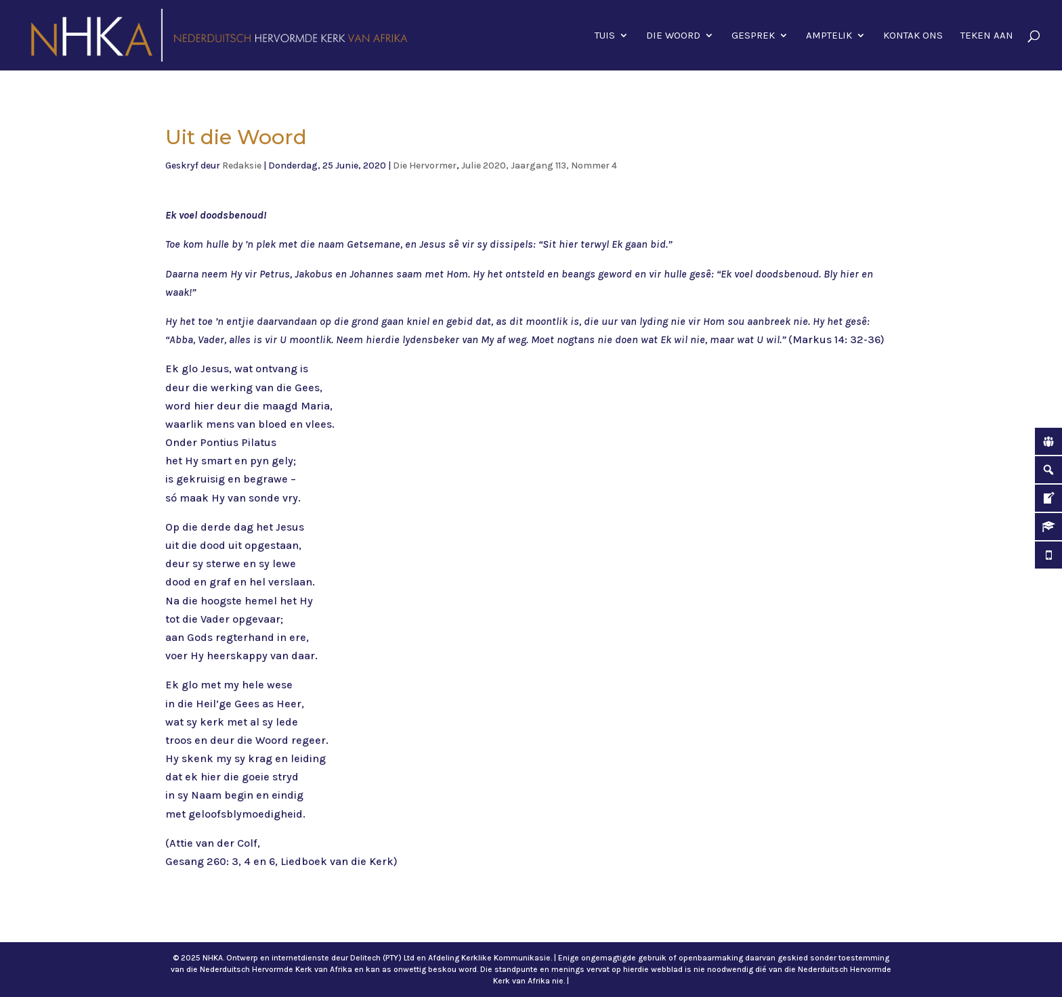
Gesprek (753, 35)
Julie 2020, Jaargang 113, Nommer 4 (539, 165)
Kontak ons (913, 35)
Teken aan (986, 35)
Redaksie (241, 165)
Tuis (605, 35)
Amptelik (829, 35)
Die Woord (673, 35)
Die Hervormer (424, 165)
